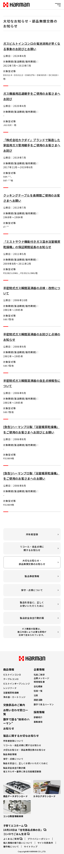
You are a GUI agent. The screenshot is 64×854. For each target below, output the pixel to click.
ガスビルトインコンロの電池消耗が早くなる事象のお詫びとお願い (31, 46)
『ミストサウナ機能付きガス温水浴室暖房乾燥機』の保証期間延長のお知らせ (31, 244)
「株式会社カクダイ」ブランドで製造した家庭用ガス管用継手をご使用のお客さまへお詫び (31, 145)
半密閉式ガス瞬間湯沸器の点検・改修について (31, 290)
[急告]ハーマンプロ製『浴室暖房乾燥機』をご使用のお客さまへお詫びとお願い (31, 429)
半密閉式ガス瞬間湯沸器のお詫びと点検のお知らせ (31, 337)
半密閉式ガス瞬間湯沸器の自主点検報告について (31, 383)
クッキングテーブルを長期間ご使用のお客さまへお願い (31, 198)
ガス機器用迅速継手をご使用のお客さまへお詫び (31, 96)
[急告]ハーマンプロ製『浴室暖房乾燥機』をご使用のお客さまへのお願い (31, 476)
